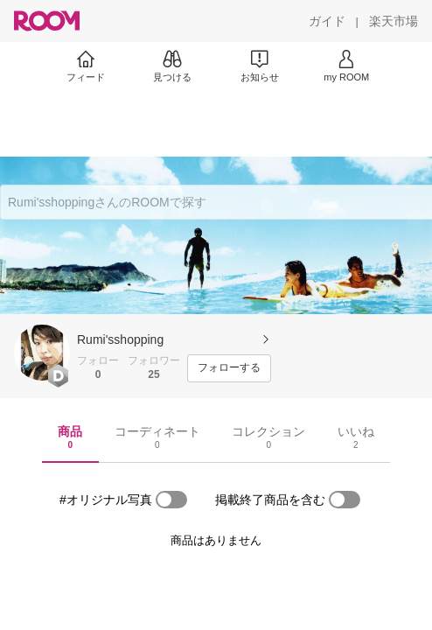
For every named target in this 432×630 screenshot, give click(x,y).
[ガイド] (327, 21)
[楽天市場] (393, 21)
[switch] (171, 499)
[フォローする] (229, 368)
